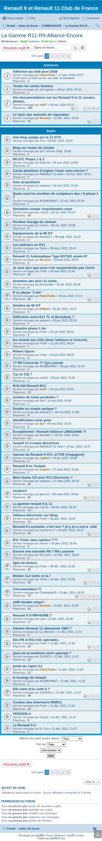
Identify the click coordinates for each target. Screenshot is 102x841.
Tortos (43, 248)
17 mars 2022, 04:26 (66, 480)
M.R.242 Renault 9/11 (29, 386)
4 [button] (63, 56)
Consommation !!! (27, 589)
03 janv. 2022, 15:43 (64, 543)
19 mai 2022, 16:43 (59, 400)
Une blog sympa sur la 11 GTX (37, 137)
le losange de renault (29, 677)
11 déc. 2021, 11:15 (62, 705)
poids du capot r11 (27, 666)
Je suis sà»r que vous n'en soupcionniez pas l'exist (54, 268)
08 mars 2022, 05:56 (65, 494)
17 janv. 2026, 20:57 (71, 74)
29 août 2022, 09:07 (66, 259)
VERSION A (22, 714)
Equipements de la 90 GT (33, 233)
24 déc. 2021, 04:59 (62, 579)
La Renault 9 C (24, 725)
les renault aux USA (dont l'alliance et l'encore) (50, 340)
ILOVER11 (46, 692)
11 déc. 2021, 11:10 (63, 717)
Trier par (51, 744)
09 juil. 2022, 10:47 (65, 308)
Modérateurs (49, 41)
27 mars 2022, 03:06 (66, 469)
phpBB (39, 835)
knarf (24, 41)
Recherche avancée (82, 48)
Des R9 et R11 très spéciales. (36, 640)
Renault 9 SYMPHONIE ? (32, 615)
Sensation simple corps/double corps (42, 209)
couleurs (20, 491)
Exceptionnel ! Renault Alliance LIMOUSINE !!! (49, 431)
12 (89, 108)
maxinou (34, 41)
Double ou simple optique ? (35, 409)
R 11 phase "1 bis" (27, 292)
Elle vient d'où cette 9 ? (31, 689)
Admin (62, 41)
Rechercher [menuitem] (97, 26)
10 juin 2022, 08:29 (62, 354)
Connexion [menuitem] (92, 18)
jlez (42, 423)
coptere (45, 457)
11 (85, 108)
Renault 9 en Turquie (29, 466)
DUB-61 (45, 308)
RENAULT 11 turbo (52, 174)
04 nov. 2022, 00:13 (79, 174)
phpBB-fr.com (57, 838)
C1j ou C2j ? (22, 374)
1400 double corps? (28, 602)
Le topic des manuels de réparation (41, 114)
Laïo (42, 618)
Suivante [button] (68, 56)
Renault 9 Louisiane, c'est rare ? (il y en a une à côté (55, 527)
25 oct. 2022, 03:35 (72, 200)
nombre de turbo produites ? (36, 397)
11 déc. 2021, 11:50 (62, 643)
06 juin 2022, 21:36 (63, 377)
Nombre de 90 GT (26, 305)
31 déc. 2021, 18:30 (66, 554)
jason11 (45, 494)
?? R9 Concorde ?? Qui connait (38, 363)
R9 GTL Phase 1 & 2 (28, 159)
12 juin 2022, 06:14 (62, 343)
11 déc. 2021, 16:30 (60, 618)
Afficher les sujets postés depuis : (50, 738)
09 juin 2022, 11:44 (72, 366)
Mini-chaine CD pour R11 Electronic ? (42, 477)
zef (41, 151)
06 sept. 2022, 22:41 (63, 248)
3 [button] (58, 56)
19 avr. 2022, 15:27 (79, 446)
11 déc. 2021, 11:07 (64, 728)
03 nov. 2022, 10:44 (65, 185)
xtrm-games (47, 89)
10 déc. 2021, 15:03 (66, 118)
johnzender (46, 284)
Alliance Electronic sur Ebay (35, 515)
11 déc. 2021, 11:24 (68, 692)
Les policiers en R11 (29, 245)
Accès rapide (15, 18)
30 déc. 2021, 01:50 (62, 566)
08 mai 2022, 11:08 (67, 412)
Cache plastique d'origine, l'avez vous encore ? (50, 171)
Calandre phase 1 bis (29, 328)
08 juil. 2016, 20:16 (69, 89)
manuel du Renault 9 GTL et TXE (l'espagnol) (48, 454)
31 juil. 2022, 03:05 (68, 284)
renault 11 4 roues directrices (36, 443)
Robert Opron (24, 351)
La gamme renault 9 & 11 (32, 504)
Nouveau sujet (15, 47)
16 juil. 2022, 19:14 (70, 295)
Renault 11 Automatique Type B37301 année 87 (50, 256)
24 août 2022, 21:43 (62, 271)
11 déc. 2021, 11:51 (69, 631)
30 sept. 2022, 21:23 (67, 236)
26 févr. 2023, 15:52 (60, 140)
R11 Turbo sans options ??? (35, 540)
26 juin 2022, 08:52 (62, 331)
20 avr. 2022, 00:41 (67, 435)
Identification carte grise (32, 420)
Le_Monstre (47, 631)
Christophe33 (48, 592)
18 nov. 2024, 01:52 (62, 104)
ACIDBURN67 (48, 200)
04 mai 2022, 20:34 (59, 423)
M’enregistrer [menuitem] (71, 18)
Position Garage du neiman (34, 222)
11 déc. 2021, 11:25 (73, 680)
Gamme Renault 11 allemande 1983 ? (42, 628)
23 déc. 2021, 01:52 (71, 592)
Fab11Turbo (47, 74)
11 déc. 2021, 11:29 (71, 669)
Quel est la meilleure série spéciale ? (42, 653)
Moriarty (45, 118)
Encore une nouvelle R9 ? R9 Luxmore (43, 551)
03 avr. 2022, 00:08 (65, 457)
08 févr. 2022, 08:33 (63, 507)
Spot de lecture (25, 563)
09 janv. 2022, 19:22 (71, 530)
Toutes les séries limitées (33, 86)
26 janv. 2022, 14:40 (62, 518)
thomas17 (46, 236)
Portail (11, 25)
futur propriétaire (26, 182)
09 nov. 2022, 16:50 (59, 151)
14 (97, 108)
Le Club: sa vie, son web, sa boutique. (51, 78)
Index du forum (29, 828)
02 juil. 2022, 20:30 (65, 320)
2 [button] (52, 56)
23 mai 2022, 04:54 (62, 389)
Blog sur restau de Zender (33, 148)
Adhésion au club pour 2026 (35, 71)
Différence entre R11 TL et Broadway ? (43, 317)
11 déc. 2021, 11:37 (66, 656)
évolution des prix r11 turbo (35, 281)
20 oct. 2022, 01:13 (63, 212)
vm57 (43, 104)
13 (93, 108)
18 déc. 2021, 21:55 (66, 605)
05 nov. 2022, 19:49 (65, 162)
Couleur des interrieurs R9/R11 (37, 702)
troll (42, 400)
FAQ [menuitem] (32, 18)
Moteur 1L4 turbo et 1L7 (32, 576)
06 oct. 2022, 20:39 (63, 225)
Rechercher (75, 48)
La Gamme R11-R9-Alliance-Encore (42, 35)
